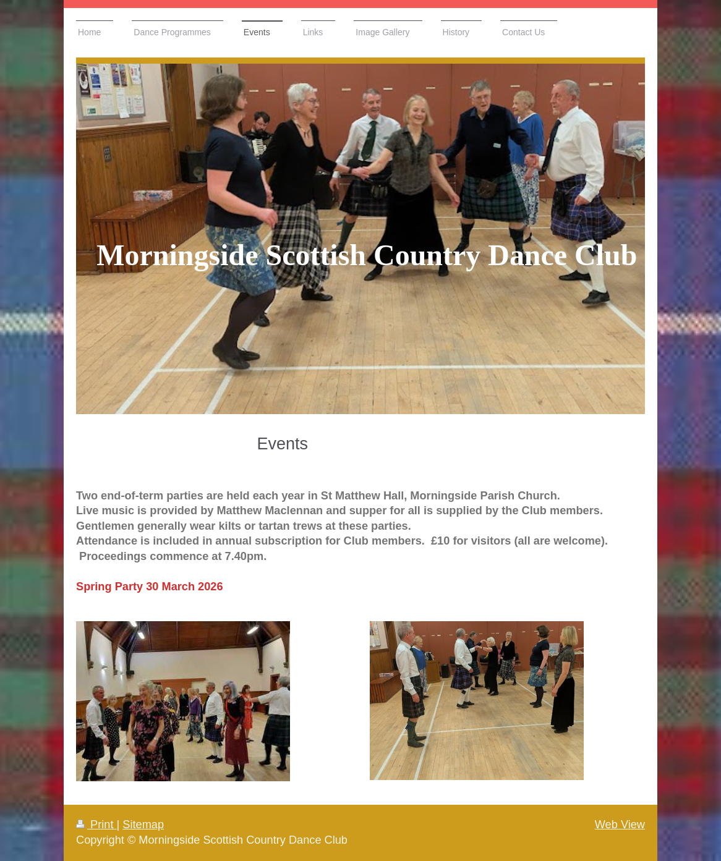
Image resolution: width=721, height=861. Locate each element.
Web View (620, 824)
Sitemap (143, 824)
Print (96, 824)
